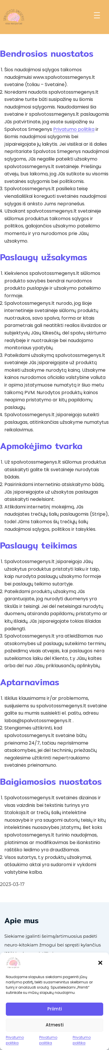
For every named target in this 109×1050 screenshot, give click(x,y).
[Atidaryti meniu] (97, 15)
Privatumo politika (15, 1040)
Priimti (54, 1009)
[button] (100, 963)
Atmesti (55, 1025)
